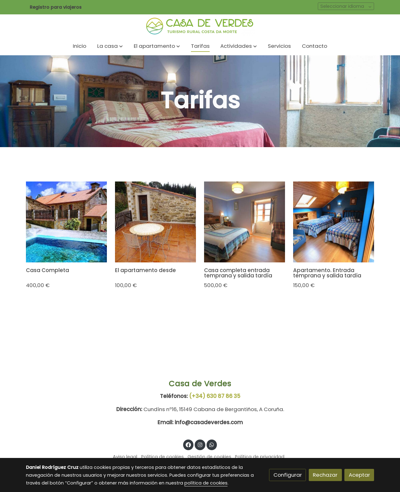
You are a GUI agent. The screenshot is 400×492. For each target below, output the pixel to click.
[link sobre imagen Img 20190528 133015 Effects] (66, 222)
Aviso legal (125, 457)
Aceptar (359, 475)
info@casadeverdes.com (209, 422)
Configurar (287, 475)
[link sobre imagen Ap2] (155, 222)
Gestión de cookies (209, 457)
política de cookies (206, 483)
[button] (110, 46)
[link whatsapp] (212, 444)
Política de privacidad (259, 457)
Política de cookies (162, 457)
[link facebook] (188, 444)
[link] (200, 26)
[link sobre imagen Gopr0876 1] (333, 222)
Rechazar (325, 475)
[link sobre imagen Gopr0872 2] (244, 222)
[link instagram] (200, 444)
